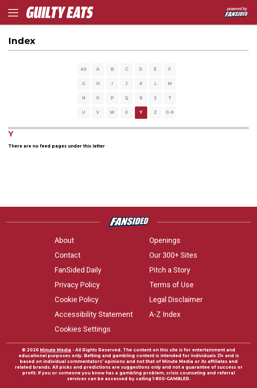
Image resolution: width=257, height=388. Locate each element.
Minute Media (55, 350)
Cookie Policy (77, 299)
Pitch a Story (169, 270)
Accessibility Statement (94, 314)
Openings (165, 240)
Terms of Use (171, 284)
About (64, 240)
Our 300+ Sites (173, 255)
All (83, 69)
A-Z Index (165, 314)
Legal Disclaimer (176, 299)
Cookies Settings (83, 329)
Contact (68, 255)
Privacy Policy (77, 284)
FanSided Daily (78, 270)
